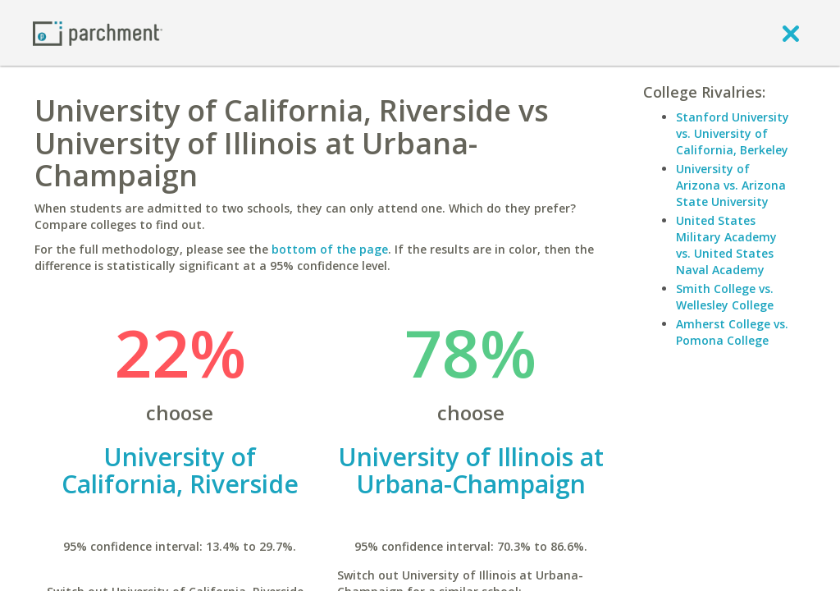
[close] (790, 33)
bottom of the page (330, 249)
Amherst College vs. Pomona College (732, 332)
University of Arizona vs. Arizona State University (731, 185)
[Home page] (97, 32)
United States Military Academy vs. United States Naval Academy (726, 245)
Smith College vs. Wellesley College (725, 297)
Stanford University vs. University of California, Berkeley (732, 133)
